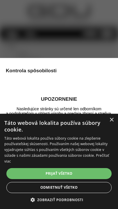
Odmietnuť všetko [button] (59, 187)
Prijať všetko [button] (59, 173)
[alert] (59, 161)
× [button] (111, 120)
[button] (59, 199)
